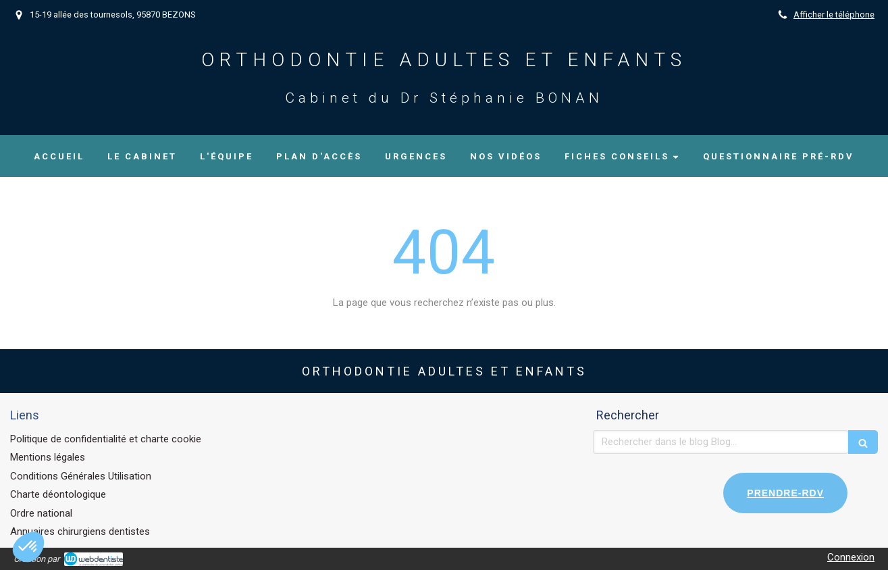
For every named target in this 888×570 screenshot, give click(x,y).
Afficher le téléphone (833, 14)
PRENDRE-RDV (785, 493)
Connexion (850, 557)
